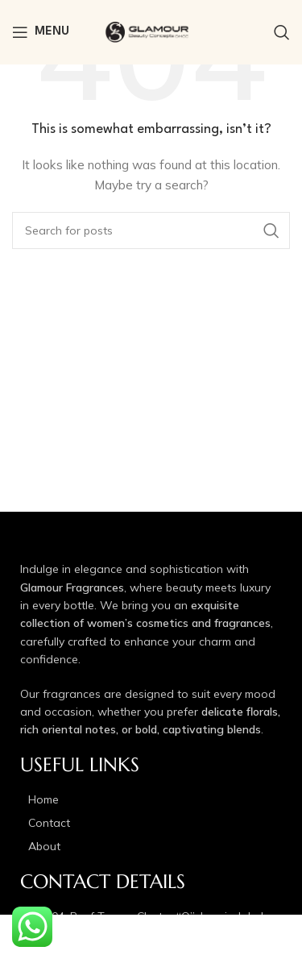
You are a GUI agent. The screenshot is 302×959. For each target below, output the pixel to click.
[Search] (282, 32)
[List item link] (151, 799)
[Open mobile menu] (40, 32)
